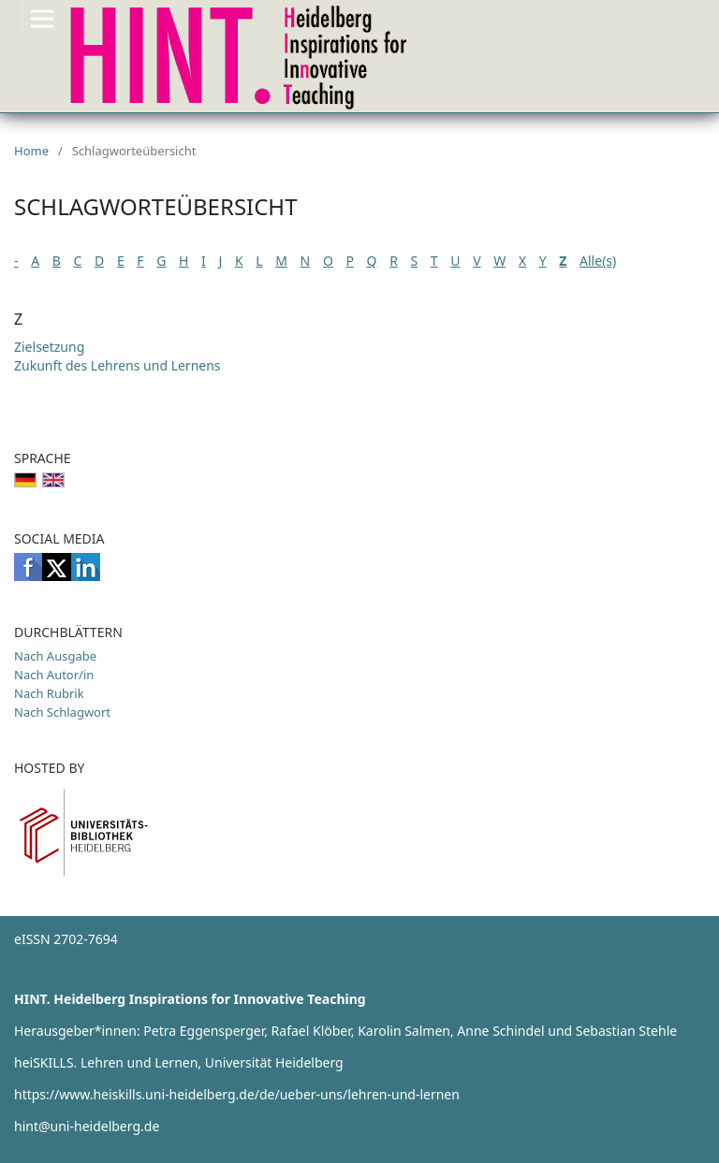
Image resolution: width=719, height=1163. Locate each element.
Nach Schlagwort (62, 712)
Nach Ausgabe (55, 655)
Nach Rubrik (49, 693)
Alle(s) (598, 260)
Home (31, 150)
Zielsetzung (49, 347)
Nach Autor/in (54, 674)
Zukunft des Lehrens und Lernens (117, 365)
